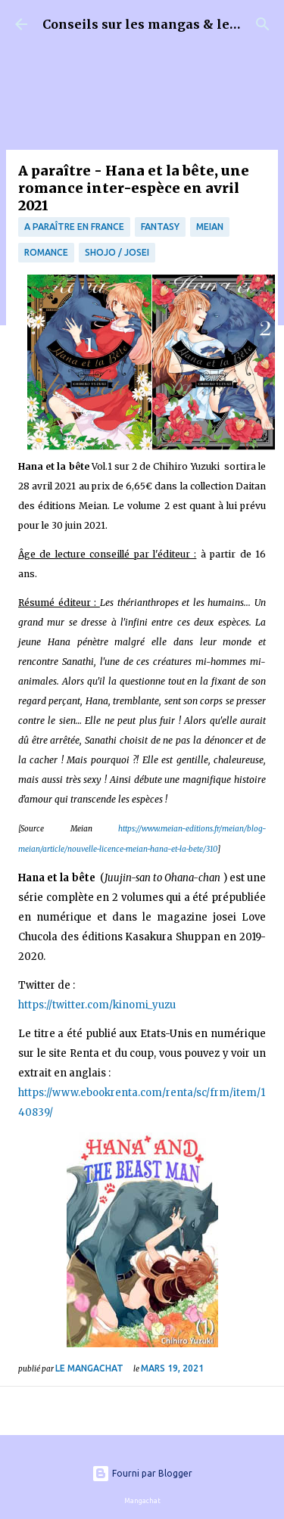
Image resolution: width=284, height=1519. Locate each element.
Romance (46, 252)
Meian (209, 226)
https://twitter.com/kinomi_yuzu (97, 1005)
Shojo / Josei (117, 252)
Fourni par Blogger (142, 1473)
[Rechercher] (263, 24)
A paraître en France (74, 226)
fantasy (160, 226)
